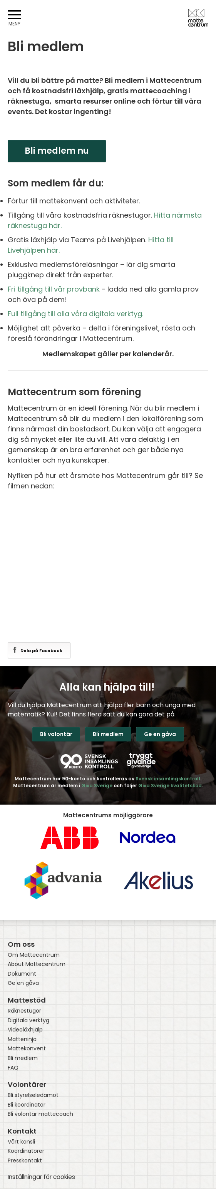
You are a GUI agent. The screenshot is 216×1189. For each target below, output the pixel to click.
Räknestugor (24, 1011)
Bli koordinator (26, 1105)
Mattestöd (27, 1000)
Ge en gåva (160, 734)
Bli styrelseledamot (33, 1095)
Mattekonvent (27, 1048)
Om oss (21, 944)
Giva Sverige (96, 785)
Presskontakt (25, 1160)
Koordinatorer (26, 1151)
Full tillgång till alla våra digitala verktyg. (76, 314)
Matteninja (22, 1039)
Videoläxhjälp (25, 1029)
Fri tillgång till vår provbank (54, 289)
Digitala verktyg (28, 1020)
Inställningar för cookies (41, 1177)
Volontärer (27, 1084)
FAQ (13, 1068)
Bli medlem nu (57, 151)
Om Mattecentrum (34, 955)
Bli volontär (56, 734)
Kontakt (22, 1131)
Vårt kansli (21, 1141)
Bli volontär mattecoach (40, 1114)
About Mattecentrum (36, 964)
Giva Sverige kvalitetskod (170, 785)
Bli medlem (108, 734)
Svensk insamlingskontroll (168, 778)
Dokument (22, 974)
